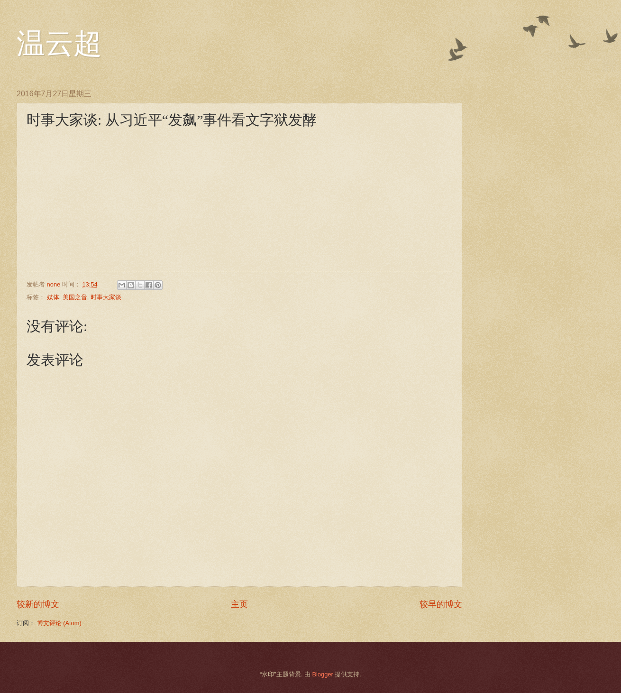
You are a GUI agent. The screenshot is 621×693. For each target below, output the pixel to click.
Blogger (322, 674)
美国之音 (75, 297)
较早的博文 (441, 604)
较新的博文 (38, 604)
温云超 (59, 43)
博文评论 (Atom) (59, 623)
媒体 (53, 297)
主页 (239, 604)
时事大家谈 (106, 297)
